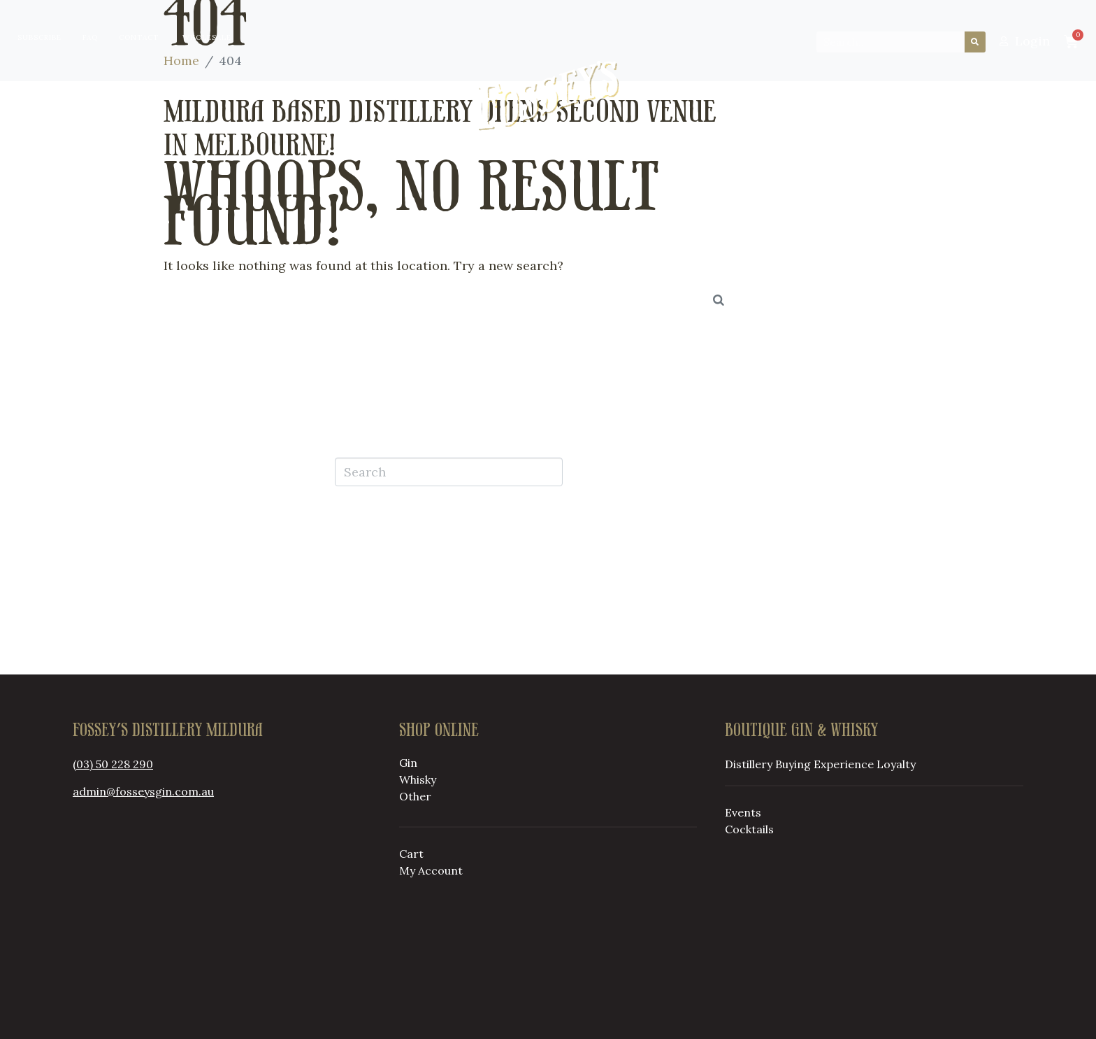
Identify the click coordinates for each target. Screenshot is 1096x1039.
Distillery (242, 95)
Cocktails (749, 829)
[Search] (975, 41)
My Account (431, 870)
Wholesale (206, 37)
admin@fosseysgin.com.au (143, 791)
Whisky (417, 779)
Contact (139, 37)
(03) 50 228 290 (113, 764)
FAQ (90, 37)
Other (415, 796)
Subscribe (39, 37)
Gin (408, 763)
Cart (411, 854)
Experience (844, 764)
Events (743, 812)
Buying (337, 95)
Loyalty (763, 95)
